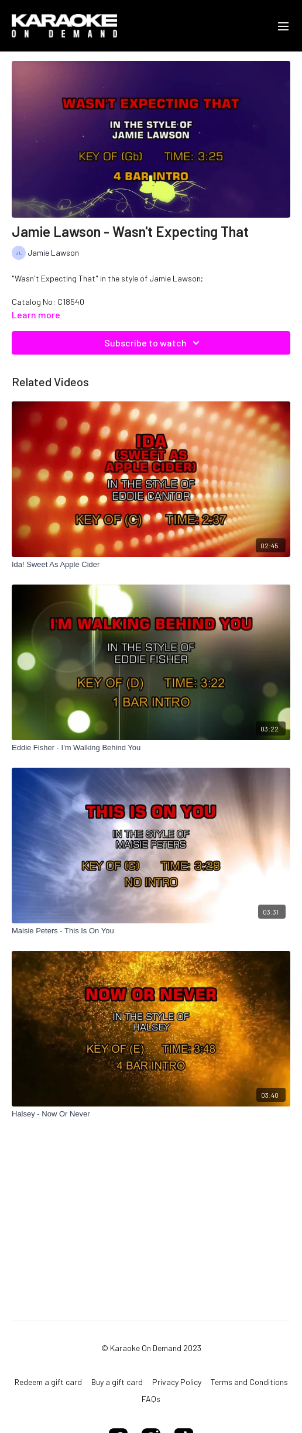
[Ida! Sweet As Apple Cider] (151, 565)
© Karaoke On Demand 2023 (151, 1348)
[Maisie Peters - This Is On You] (151, 931)
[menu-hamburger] (283, 25)
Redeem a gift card (48, 1382)
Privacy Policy (176, 1382)
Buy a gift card (117, 1382)
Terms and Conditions (249, 1382)
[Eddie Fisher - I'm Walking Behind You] (151, 748)
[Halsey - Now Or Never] (151, 1114)
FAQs (151, 1399)
